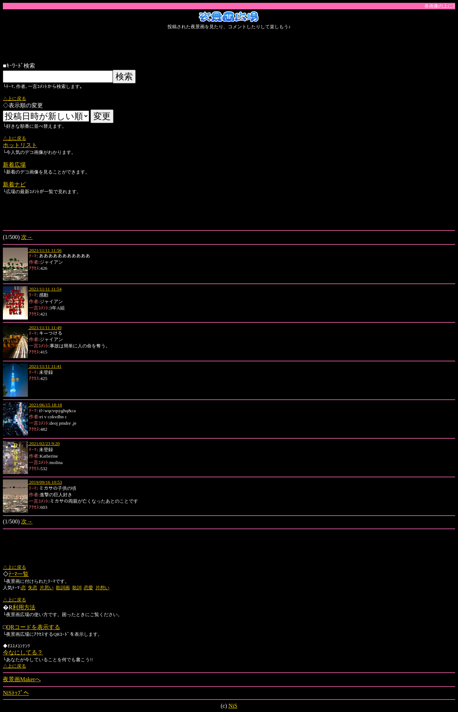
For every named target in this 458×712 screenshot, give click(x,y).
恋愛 (88, 587)
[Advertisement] (229, 46)
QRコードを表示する (33, 627)
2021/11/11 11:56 (45, 250)
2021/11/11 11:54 (45, 289)
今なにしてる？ (23, 652)
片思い (47, 587)
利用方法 (24, 607)
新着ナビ (14, 184)
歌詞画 (63, 587)
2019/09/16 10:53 (45, 482)
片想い (102, 587)
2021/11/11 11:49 (45, 327)
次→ (27, 237)
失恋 (32, 587)
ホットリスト (20, 145)
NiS (232, 706)
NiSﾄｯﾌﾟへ (16, 693)
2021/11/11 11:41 (45, 366)
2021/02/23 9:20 (44, 443)
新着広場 (14, 165)
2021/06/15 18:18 (45, 405)
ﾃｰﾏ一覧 (19, 574)
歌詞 (77, 587)
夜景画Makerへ (22, 679)
